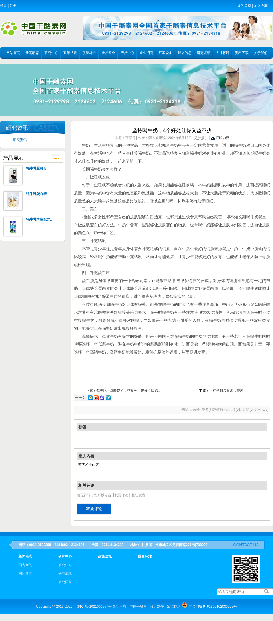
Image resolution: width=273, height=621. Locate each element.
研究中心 (51, 53)
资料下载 (242, 53)
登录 (3, 6)
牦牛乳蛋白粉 (36, 168)
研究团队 (65, 582)
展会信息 (184, 53)
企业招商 (146, 53)
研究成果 (65, 574)
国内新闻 (25, 565)
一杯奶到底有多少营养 (226, 391)
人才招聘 (222, 53)
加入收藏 (261, 6)
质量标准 (89, 53)
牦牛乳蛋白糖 (36, 194)
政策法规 (70, 53)
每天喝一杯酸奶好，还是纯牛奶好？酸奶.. (128, 391)
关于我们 (261, 53)
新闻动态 (32, 53)
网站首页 (13, 53)
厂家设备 (165, 53)
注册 (13, 6)
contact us (246, 545)
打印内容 (220, 138)
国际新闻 (25, 574)
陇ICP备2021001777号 (94, 606)
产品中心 (127, 53)
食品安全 (108, 53)
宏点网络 (174, 606)
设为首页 (244, 6)
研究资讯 (203, 53)
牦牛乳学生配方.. (39, 219)
